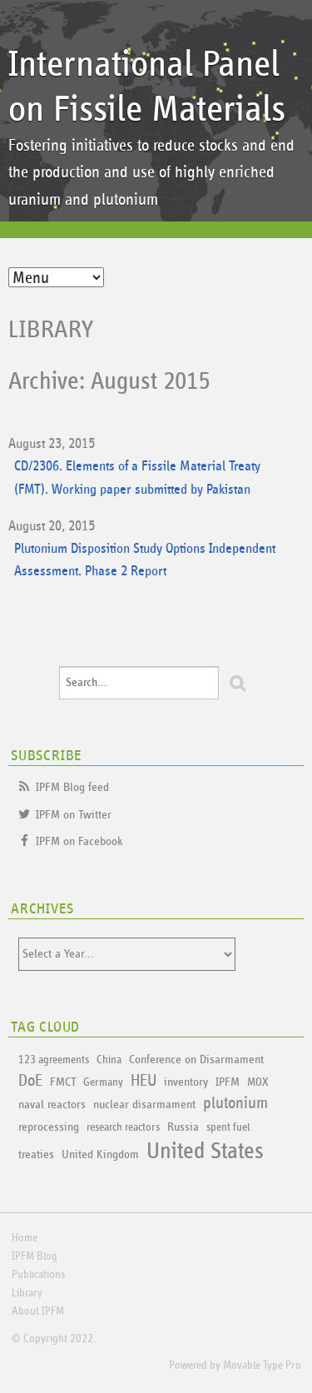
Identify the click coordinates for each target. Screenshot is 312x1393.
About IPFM (38, 1311)
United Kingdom (100, 1154)
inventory (186, 1082)
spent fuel (228, 1127)
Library (51, 329)
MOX (257, 1082)
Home (24, 1238)
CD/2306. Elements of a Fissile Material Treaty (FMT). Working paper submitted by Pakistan (137, 478)
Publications (38, 1275)
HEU (143, 1080)
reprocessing (48, 1127)
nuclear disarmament (144, 1104)
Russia (183, 1127)
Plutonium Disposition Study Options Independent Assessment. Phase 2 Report (144, 560)
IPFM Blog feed (72, 787)
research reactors (123, 1127)
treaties (36, 1154)
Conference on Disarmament (196, 1059)
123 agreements (53, 1060)
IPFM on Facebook (79, 841)
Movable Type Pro (262, 1365)
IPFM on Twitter (73, 814)
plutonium (235, 1103)
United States (205, 1151)
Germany (103, 1082)
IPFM (227, 1082)
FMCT (63, 1082)
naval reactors (52, 1104)
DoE (30, 1080)
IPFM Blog (34, 1256)
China (109, 1060)
